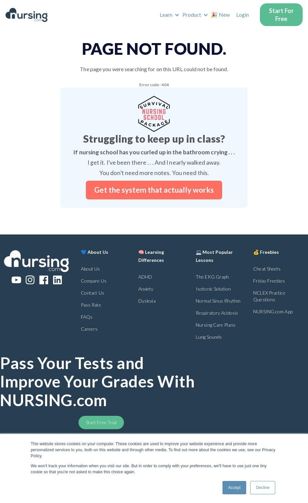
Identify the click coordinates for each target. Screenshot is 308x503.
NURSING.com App (273, 311)
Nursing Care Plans (216, 325)
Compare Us (94, 281)
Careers (89, 329)
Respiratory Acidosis (217, 313)
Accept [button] (234, 487)
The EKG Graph (212, 277)
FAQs (87, 317)
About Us (90, 269)
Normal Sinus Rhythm (218, 301)
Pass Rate (91, 305)
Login (242, 14)
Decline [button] (263, 487)
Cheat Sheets (267, 269)
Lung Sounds (209, 337)
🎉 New (220, 14)
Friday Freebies (269, 281)
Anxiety (146, 289)
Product (191, 14)
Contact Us (92, 293)
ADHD (145, 277)
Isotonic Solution (213, 289)
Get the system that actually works (154, 189)
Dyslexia (147, 301)
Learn (166, 14)
